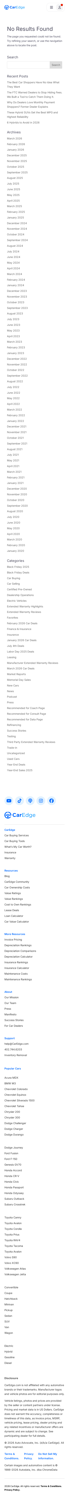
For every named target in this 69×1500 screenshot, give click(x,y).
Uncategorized (16, 753)
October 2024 (15, 234)
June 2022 (13, 392)
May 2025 (13, 194)
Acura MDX (11, 1077)
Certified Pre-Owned (19, 589)
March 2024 (14, 274)
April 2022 (13, 403)
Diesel (8, 1362)
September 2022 (17, 375)
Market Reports (16, 674)
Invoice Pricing (13, 939)
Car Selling (13, 583)
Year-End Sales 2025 (19, 770)
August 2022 (15, 381)
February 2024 (16, 279)
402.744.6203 (13, 1049)
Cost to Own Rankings (17, 904)
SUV (7, 1321)
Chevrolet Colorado (16, 1089)
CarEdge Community (16, 881)
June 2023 (13, 324)
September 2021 (17, 443)
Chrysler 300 (12, 1117)
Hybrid (8, 1351)
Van (6, 1327)
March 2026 (14, 138)
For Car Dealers (13, 1025)
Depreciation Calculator (18, 956)
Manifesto (10, 1014)
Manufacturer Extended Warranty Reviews (32, 662)
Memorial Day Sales (19, 679)
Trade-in (12, 747)
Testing (11, 736)
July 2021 (13, 454)
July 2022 (13, 387)
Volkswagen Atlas (15, 1268)
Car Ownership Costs (17, 887)
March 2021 (14, 471)
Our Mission (11, 997)
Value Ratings (12, 893)
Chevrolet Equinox (15, 1094)
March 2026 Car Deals (20, 668)
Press (10, 702)
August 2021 (14, 449)
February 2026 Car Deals (22, 623)
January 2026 (15, 149)
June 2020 (13, 522)
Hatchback (11, 1298)
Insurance (13, 634)
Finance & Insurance (19, 628)
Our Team (10, 1003)
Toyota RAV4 (12, 1240)
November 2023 (17, 296)
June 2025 (13, 189)
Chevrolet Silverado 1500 (19, 1100)
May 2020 (13, 528)
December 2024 (17, 223)
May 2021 (13, 460)
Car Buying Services (16, 835)
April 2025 (13, 200)
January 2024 (15, 285)
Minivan (9, 1304)
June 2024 (13, 256)
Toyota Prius (11, 1234)
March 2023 (14, 341)
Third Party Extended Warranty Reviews (31, 741)
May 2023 (13, 330)
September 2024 (17, 240)
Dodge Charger (13, 1128)
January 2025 (15, 217)
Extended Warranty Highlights (25, 606)
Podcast (12, 696)
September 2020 (17, 505)
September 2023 (17, 307)
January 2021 (15, 482)
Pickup (8, 1310)
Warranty (9, 858)
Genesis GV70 (12, 1164)
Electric (8, 1345)
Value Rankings (13, 898)
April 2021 (13, 466)
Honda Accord (13, 1170)
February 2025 (16, 211)
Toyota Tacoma (13, 1245)
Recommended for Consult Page (26, 713)
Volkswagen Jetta (15, 1274)
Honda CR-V (11, 1176)
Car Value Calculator (16, 921)
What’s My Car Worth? (17, 846)
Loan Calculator (13, 915)
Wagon (8, 1332)
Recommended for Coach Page (26, 708)
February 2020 (16, 545)
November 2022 (17, 364)
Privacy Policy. (28, 1456)
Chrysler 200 (12, 1111)
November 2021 (16, 432)
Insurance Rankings (16, 962)
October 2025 (15, 166)
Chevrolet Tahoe (14, 1106)
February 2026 (16, 144)
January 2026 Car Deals (21, 640)
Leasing (11, 657)
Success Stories (16, 730)
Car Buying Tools (14, 841)
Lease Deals (11, 910)
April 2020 (13, 533)
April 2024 (13, 268)
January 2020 (15, 550)
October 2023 (15, 302)
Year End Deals (16, 764)
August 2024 (15, 245)
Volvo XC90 (11, 1262)
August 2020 (15, 511)
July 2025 (13, 183)
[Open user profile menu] (56, 7)
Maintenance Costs (16, 973)
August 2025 (15, 177)
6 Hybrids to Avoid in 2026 (23, 122)
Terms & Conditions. (11, 1456)
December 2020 (17, 488)
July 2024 (13, 251)
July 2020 (13, 516)
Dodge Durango (14, 1134)
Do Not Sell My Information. (47, 1456)
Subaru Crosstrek (14, 1204)
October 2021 (15, 437)
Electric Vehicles (16, 600)
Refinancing (14, 724)
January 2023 (15, 353)
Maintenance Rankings (18, 979)
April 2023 (13, 336)
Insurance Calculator (16, 967)
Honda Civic (11, 1181)
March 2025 (14, 206)
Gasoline (9, 1357)
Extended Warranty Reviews (24, 611)
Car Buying (13, 578)
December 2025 (17, 155)
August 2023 (15, 313)
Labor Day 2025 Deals (20, 651)
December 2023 (17, 290)
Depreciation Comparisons (20, 950)
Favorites (12, 617)
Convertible (11, 1287)
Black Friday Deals (18, 572)
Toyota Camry (12, 1217)
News (10, 691)
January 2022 (15, 420)
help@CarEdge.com (16, 1043)
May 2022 (13, 398)
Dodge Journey (13, 1147)
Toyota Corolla (13, 1228)
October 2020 (15, 500)
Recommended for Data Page (25, 719)
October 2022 (15, 369)
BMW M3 (10, 1083)
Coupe (8, 1293)
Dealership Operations (20, 595)
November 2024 (17, 228)
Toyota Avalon (13, 1223)
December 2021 (16, 426)
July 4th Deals (15, 645)
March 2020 (14, 539)
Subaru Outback (14, 1198)
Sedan (8, 1315)
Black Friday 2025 (18, 566)
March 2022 (14, 409)
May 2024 (13, 262)
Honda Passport (14, 1187)
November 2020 (17, 494)
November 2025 (17, 161)
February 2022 (16, 415)
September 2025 (17, 172)
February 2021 (15, 477)
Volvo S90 (10, 1257)
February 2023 (16, 347)
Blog (7, 876)
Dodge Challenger (15, 1123)
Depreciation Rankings (17, 945)
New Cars (13, 685)
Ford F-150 (10, 1158)
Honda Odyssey (14, 1193)
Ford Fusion (11, 1153)
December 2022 (17, 358)
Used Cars (13, 758)
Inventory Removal (15, 1055)
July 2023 (13, 319)
